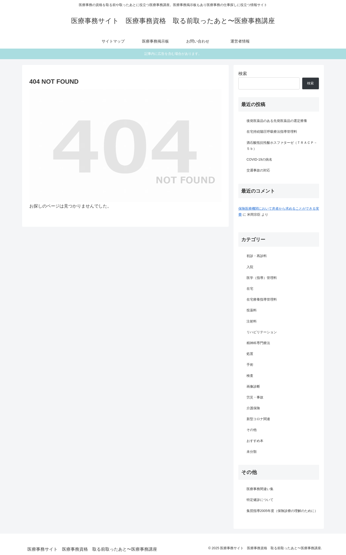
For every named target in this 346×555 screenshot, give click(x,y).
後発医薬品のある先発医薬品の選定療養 (277, 121)
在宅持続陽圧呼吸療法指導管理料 (272, 131)
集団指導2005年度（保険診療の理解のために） (282, 511)
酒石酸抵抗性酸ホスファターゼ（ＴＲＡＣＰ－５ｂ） (282, 146)
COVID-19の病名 (259, 159)
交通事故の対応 (258, 170)
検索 (242, 73)
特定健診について (260, 500)
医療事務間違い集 (260, 489)
